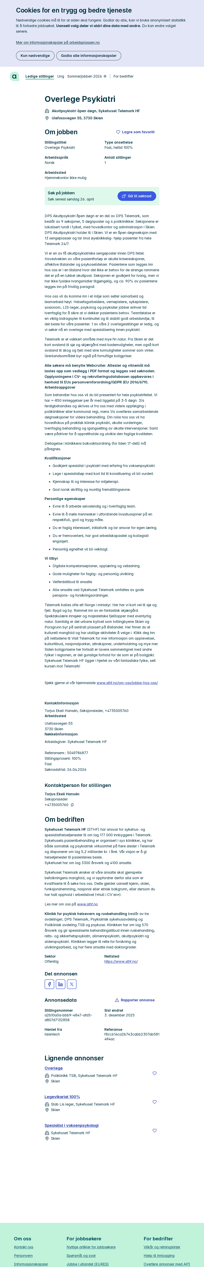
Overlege (54, 1068)
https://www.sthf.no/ (121, 961)
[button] (137, 196)
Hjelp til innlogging (159, 1255)
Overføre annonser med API (167, 1264)
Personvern (23, 1255)
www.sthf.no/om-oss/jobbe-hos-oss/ (127, 683)
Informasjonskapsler (31, 1264)
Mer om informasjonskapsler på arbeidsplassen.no (58, 42)
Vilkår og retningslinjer (162, 1247)
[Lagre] (154, 1073)
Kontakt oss (23, 1247)
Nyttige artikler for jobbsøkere (91, 1247)
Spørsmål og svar (81, 1255)
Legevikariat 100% (62, 1096)
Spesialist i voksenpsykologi (72, 1125)
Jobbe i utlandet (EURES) (88, 1264)
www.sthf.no (87, 904)
